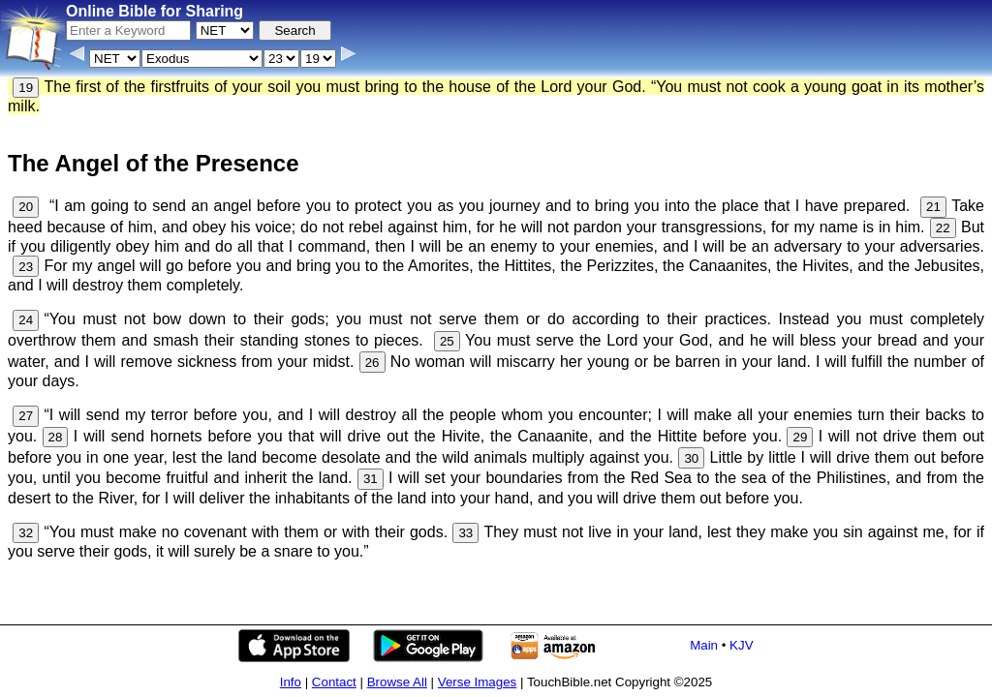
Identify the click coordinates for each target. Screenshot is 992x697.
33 (465, 533)
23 (25, 266)
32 (25, 533)
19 (25, 87)
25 (447, 341)
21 (933, 206)
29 (799, 437)
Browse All (397, 682)
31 (370, 478)
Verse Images (477, 682)
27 (25, 416)
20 (25, 206)
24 (25, 320)
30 (691, 458)
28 (55, 437)
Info (290, 682)
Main (704, 645)
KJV (741, 645)
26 (372, 362)
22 (943, 228)
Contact (334, 682)
